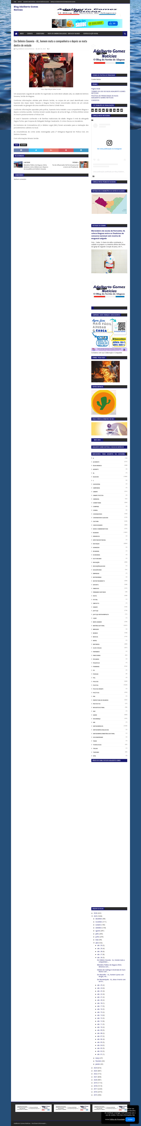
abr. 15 (100, 1012)
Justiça (95, 611)
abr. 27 (100, 954)
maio (97, 940)
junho (98, 937)
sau (94, 711)
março (98, 1058)
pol (94, 678)
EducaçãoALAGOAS (99, 566)
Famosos (96, 588)
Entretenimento (99, 581)
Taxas (95, 741)
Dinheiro (96, 547)
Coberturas (40, 33)
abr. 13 (100, 1018)
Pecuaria (96, 659)
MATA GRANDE (97, 622)
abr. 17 (100, 1006)
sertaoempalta (98, 726)
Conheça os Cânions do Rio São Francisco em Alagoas (63, 2)
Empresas (96, 573)
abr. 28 (100, 951)
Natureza (96, 644)
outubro (98, 925)
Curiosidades (97, 525)
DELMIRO (23, 144)
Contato (20, 2)
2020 (96, 1080)
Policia (95, 681)
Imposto (96, 603)
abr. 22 (100, 994)
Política (96, 692)
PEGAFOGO (96, 663)
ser (94, 722)
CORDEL (95, 510)
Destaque (96, 544)
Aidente (95, 469)
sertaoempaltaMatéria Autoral (104, 733)
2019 (96, 1083)
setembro (99, 928)
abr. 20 (100, 1000)
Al (93, 473)
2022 (96, 1074)
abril (97, 943)
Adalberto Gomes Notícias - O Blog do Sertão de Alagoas (36, 2)
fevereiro (99, 1061)
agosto (98, 931)
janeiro (98, 1064)
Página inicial (95, 89)
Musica (95, 637)
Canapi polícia (98, 495)
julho (97, 934)
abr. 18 (100, 1003)
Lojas (95, 618)
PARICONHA (96, 655)
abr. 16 (100, 1009)
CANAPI (95, 491)
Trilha (95, 748)
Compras (96, 506)
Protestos (96, 704)
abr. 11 (100, 1024)
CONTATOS (95, 100)
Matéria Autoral (99, 625)
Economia (96, 555)
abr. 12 (100, 1021)
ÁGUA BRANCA (97, 465)
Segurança (96, 719)
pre (94, 696)
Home (15, 2)
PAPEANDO (96, 651)
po (94, 670)
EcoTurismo (97, 558)
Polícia (95, 685)
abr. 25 (100, 985)
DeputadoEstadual (99, 540)
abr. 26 (100, 957)
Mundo (95, 633)
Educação (96, 562)
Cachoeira (96, 484)
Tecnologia (97, 745)
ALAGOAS (96, 477)
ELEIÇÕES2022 (97, 570)
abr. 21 (100, 997)
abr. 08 (100, 1033)
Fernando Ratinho (99, 592)
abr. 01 (100, 1054)
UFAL (94, 756)
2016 (96, 1092)
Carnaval (96, 499)
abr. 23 (100, 991)
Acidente (96, 462)
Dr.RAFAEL (96, 551)
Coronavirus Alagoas (100, 517)
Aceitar (130, 1119)
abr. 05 (100, 1042)
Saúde (95, 715)
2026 (96, 913)
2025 (96, 916)
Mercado (96, 629)
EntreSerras (97, 577)
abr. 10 (100, 1027)
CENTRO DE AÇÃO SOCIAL (90, 33)
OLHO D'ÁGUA (97, 648)
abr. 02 (100, 1051)
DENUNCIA (96, 536)
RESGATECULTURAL (99, 707)
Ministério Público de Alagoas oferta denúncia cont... (109, 966)
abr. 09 (100, 1030)
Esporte (95, 585)
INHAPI (95, 607)
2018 (96, 1086)
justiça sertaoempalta (101, 614)
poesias (95, 674)
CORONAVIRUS (97, 514)
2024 (96, 1068)
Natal (95, 640)
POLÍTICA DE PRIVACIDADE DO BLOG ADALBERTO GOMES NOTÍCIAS (104, 97)
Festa (95, 596)
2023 (96, 1071)
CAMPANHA (96, 488)
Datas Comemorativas (100, 529)
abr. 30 (100, 945)
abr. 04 (100, 1045)
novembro (99, 922)
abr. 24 (100, 988)
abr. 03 (100, 1048)
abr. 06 (100, 1039)
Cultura (95, 521)
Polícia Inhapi (98, 689)
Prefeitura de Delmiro (100, 700)
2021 (96, 1077)
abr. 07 (100, 1036)
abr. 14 (100, 1015)
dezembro (99, 919)
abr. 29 (100, 948)
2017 (96, 1089)
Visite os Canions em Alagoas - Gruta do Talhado (64, 33)
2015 (96, 1095)
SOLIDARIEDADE (98, 737)
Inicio (22, 33)
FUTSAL (95, 599)
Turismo (96, 752)
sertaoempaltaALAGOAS (101, 730)
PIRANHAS (96, 666)
